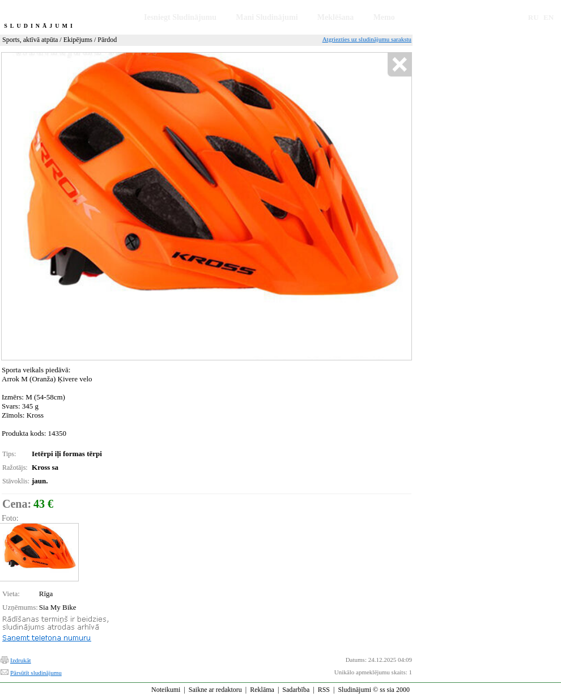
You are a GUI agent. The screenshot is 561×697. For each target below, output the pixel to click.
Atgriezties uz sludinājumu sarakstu (366, 39)
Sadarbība (295, 690)
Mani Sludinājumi (267, 17)
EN (548, 17)
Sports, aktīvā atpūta (30, 40)
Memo (384, 17)
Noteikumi (165, 690)
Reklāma (262, 690)
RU (533, 17)
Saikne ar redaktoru (215, 690)
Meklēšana (335, 17)
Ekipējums (77, 40)
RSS (324, 690)
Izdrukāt (20, 660)
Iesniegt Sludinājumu (180, 17)
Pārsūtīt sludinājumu (36, 672)
